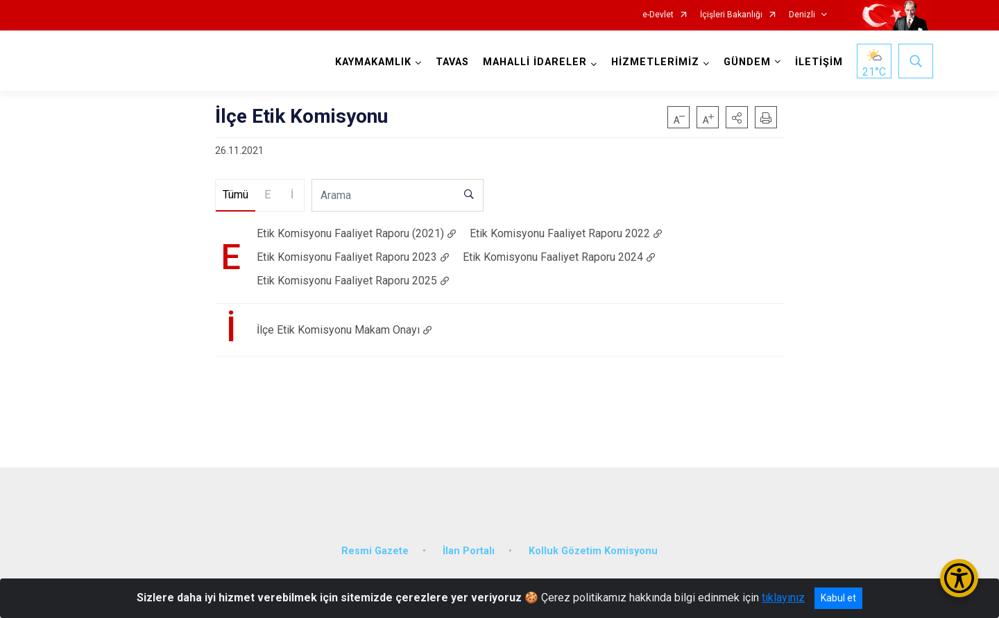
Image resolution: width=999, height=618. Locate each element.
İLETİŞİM (818, 62)
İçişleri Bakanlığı (731, 14)
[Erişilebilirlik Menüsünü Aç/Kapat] (959, 578)
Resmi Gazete (375, 545)
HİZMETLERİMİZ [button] (654, 62)
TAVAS (451, 62)
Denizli (802, 14)
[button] (737, 117)
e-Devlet (658, 14)
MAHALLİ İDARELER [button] (533, 62)
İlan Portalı (469, 545)
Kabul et (838, 597)
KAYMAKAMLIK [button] (372, 62)
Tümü (235, 194)
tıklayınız (783, 597)
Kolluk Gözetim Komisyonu (593, 545)
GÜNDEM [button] (745, 62)
